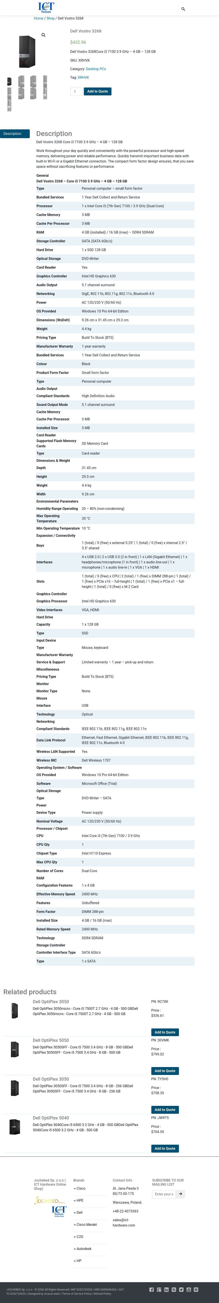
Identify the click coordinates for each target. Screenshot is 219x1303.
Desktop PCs (96, 69)
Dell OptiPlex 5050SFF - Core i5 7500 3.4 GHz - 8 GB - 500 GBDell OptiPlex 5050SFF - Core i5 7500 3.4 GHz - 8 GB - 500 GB (89, 1046)
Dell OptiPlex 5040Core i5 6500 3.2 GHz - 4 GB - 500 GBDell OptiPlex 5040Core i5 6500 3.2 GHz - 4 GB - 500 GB (89, 1123)
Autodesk (84, 1249)
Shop (51, 18)
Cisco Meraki (87, 1225)
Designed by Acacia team (44, 1293)
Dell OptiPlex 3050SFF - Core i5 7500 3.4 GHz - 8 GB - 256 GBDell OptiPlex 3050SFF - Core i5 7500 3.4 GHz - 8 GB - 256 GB (89, 1084)
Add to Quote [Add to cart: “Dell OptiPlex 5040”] (165, 1148)
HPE (80, 1200)
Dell (80, 1212)
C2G (80, 1237)
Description (12, 134)
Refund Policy (102, 1293)
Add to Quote (97, 91)
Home (38, 18)
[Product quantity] (76, 91)
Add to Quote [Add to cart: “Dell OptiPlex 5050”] (165, 1071)
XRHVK (83, 77)
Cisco (81, 1188)
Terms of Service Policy (77, 1293)
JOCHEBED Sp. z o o (20, 1289)
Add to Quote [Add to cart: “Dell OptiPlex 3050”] (165, 1032)
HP (79, 1261)
